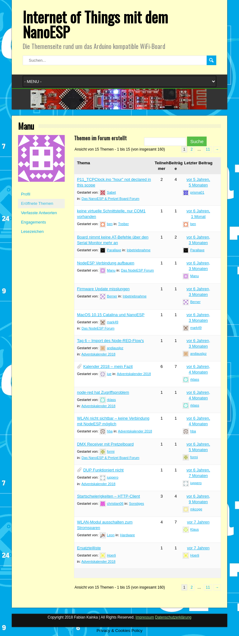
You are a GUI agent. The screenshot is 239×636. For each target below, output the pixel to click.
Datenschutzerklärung (173, 617)
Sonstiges (136, 503)
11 (208, 149)
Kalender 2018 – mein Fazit (108, 366)
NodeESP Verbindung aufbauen (105, 263)
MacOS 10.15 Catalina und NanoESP (110, 314)
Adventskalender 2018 (98, 354)
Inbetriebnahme (138, 250)
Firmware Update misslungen (103, 289)
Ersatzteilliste (89, 548)
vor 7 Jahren (198, 522)
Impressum (145, 617)
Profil (25, 194)
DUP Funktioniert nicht (103, 470)
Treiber (123, 224)
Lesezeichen (32, 231)
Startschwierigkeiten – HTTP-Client (108, 496)
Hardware (127, 535)
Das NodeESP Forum (137, 270)
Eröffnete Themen (37, 203)
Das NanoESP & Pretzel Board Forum (110, 198)
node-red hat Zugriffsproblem (103, 392)
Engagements (33, 222)
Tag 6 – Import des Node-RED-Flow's (110, 340)
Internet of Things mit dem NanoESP (95, 24)
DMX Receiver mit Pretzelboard (105, 444)
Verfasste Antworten (39, 212)
